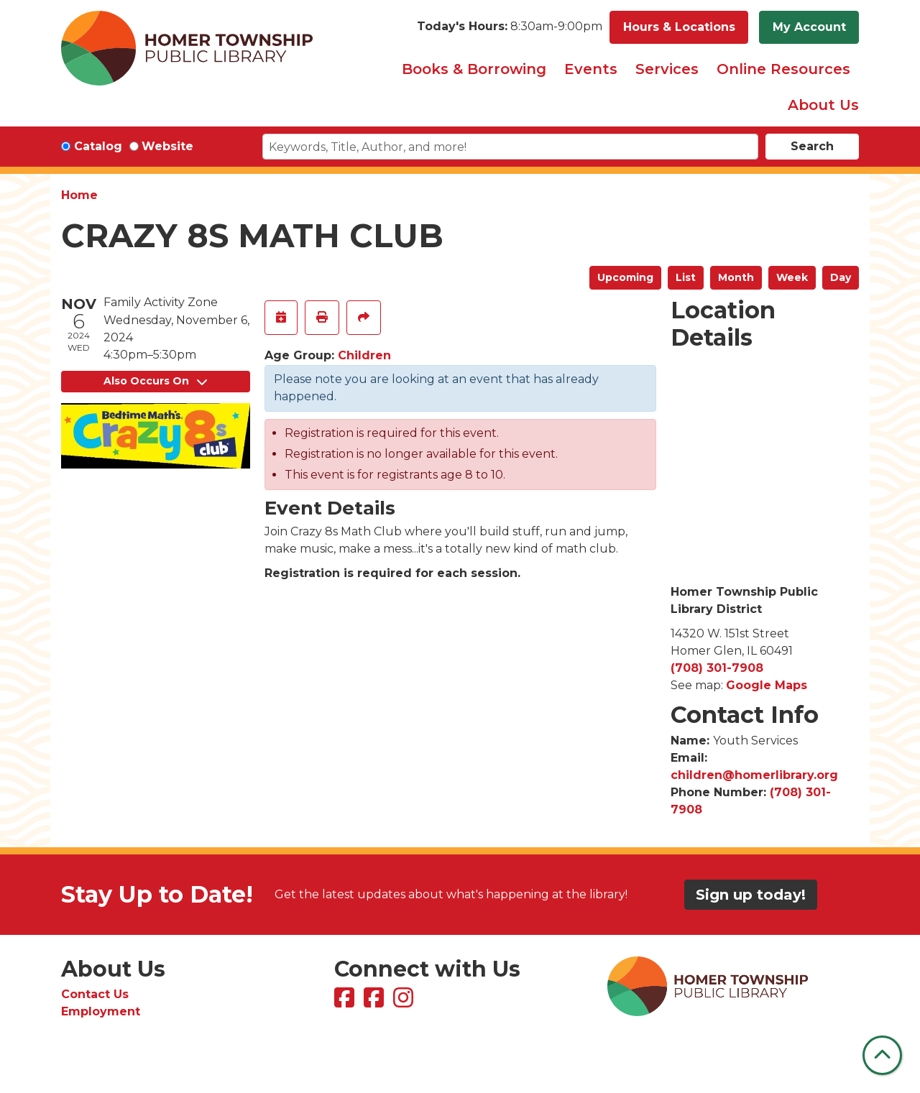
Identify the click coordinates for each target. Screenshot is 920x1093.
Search (812, 146)
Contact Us (95, 994)
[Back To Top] (882, 1055)
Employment (100, 1011)
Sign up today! (751, 894)
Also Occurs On (155, 380)
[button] (509, 27)
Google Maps (766, 685)
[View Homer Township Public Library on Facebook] (346, 1002)
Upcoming (625, 277)
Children (364, 355)
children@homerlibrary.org (754, 775)
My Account (809, 27)
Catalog (98, 146)
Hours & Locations (679, 27)
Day (840, 277)
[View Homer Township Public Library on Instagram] (405, 1002)
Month (736, 277)
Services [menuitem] (667, 69)
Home (79, 195)
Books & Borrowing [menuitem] (474, 69)
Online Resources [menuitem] (783, 69)
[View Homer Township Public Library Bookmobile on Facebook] (375, 1002)
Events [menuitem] (590, 69)
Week (792, 277)
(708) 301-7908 (717, 668)
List (686, 277)
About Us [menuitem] (823, 105)
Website (167, 146)
